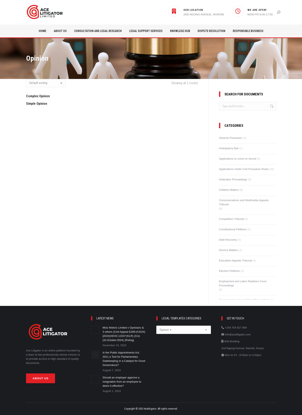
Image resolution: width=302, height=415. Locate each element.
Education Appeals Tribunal (235, 260)
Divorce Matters (228, 250)
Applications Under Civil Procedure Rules (244, 169)
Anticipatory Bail (228, 148)
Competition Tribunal (231, 218)
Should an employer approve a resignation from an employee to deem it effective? (122, 381)
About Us (41, 378)
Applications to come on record (237, 158)
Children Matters (229, 189)
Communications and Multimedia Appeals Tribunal (244, 202)
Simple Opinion (36, 104)
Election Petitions (229, 270)
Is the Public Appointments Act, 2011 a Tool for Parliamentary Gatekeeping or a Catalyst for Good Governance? (124, 359)
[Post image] (95, 330)
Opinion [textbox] (165, 330)
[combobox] (183, 330)
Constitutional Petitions (233, 229)
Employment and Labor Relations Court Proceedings (243, 283)
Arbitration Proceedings (233, 179)
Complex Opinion (38, 96)
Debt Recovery (228, 239)
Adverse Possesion (230, 137)
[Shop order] (46, 83)
